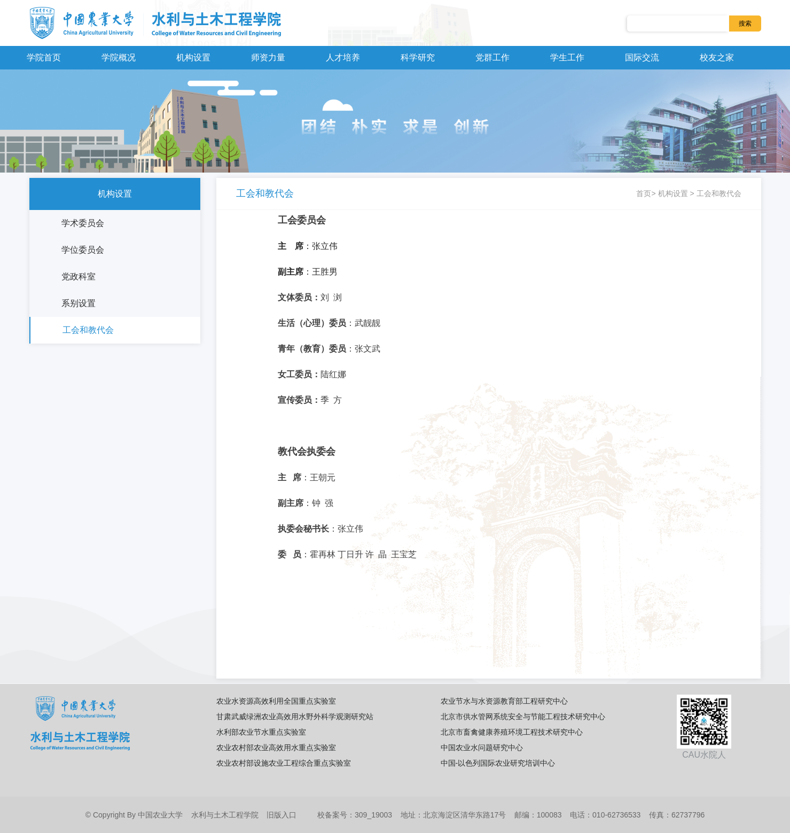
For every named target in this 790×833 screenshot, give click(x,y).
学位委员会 (82, 249)
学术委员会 (82, 223)
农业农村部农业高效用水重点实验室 (276, 747)
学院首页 (44, 57)
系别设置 (78, 303)
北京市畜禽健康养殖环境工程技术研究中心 (512, 732)
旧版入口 (281, 815)
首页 (643, 193)
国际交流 (642, 57)
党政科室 (78, 276)
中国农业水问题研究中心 (482, 747)
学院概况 (118, 57)
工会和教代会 (88, 329)
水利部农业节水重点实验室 (261, 732)
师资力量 (268, 57)
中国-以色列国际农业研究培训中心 (498, 763)
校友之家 (717, 57)
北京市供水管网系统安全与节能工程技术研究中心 (523, 716)
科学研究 (418, 57)
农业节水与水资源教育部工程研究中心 (504, 701)
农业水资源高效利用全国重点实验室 (276, 701)
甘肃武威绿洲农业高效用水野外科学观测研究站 (294, 716)
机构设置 (193, 57)
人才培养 (343, 57)
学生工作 (567, 57)
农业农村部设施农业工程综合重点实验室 (283, 763)
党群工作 (492, 57)
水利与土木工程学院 (225, 815)
